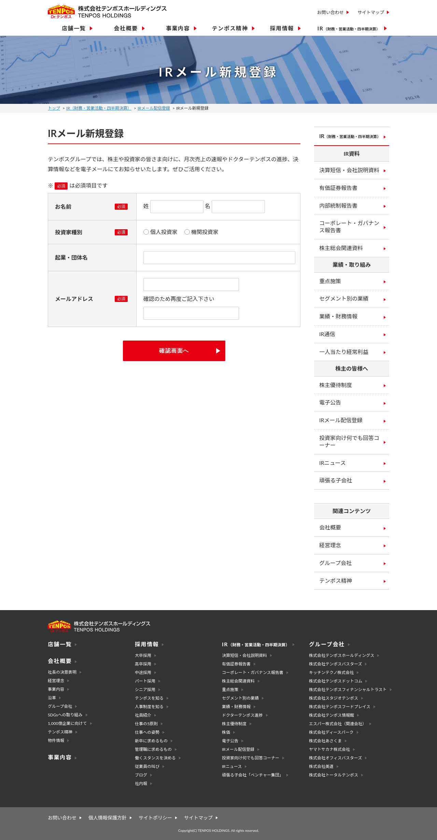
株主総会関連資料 (341, 248)
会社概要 (330, 527)
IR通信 (327, 334)
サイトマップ (370, 12)
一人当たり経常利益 (343, 351)
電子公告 (330, 402)
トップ (54, 108)
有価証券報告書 (338, 187)
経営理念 (330, 545)
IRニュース (332, 462)
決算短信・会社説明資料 (349, 170)
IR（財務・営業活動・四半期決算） (98, 108)
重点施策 (330, 281)
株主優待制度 (335, 385)
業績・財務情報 (338, 316)
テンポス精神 (335, 580)
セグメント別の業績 (343, 298)
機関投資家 (204, 232)
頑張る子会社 (335, 480)
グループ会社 (335, 563)
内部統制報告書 (338, 205)
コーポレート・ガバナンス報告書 (349, 226)
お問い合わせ (330, 12)
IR (350, 136)
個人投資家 (164, 232)
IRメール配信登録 (154, 108)
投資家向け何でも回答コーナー (349, 441)
